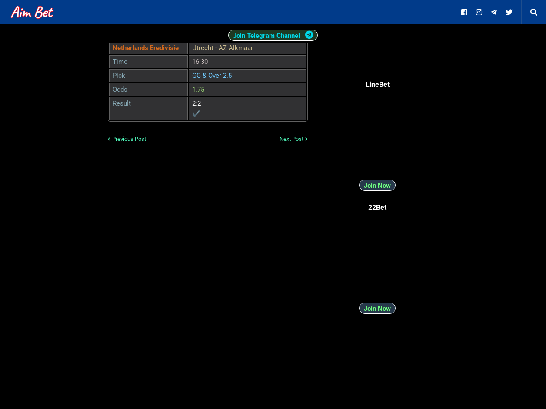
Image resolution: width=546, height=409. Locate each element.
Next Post (291, 139)
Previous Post (129, 139)
